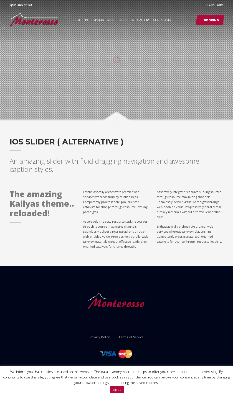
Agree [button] (117, 390)
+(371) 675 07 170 (21, 5)
